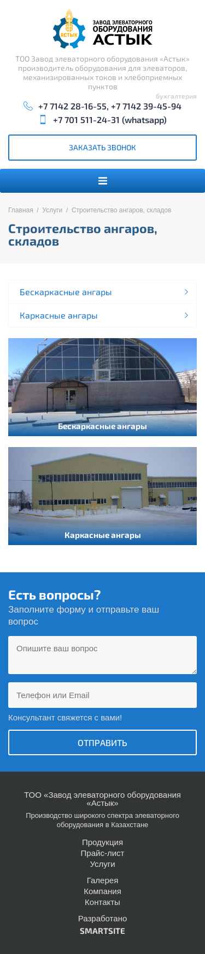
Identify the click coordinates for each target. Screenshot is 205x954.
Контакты (102, 902)
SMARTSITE (102, 930)
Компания (102, 891)
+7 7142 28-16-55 (72, 106)
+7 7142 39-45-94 (146, 106)
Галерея (103, 880)
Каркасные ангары (59, 315)
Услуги (52, 210)
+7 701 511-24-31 (86, 119)
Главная (20, 210)
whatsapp (144, 119)
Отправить (102, 742)
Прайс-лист (103, 853)
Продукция (102, 842)
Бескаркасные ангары (66, 291)
